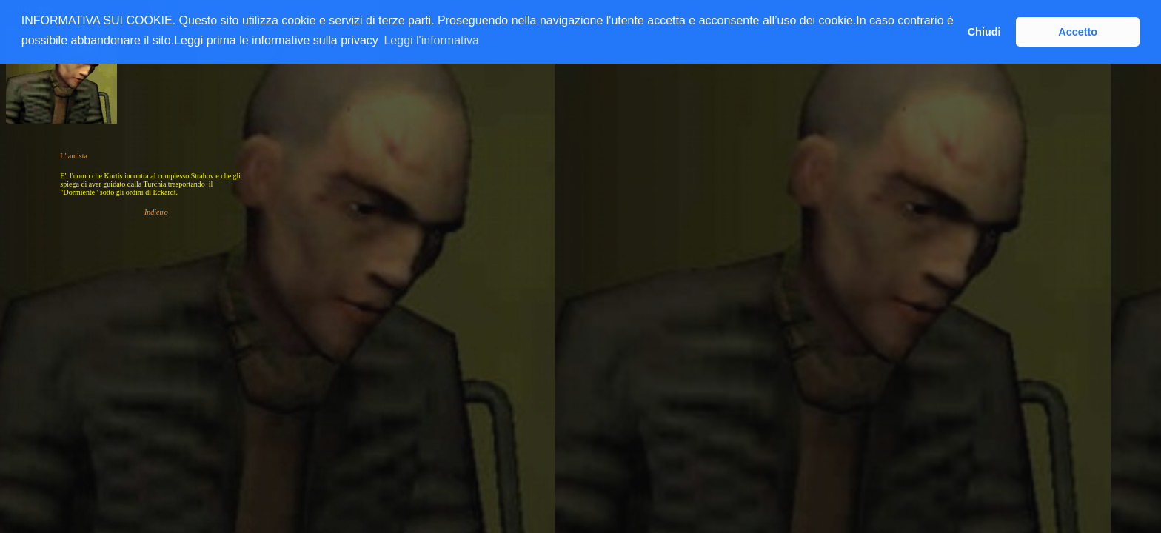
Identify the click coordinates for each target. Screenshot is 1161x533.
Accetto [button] (1077, 32)
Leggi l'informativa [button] (431, 40)
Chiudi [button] (984, 32)
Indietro (156, 212)
